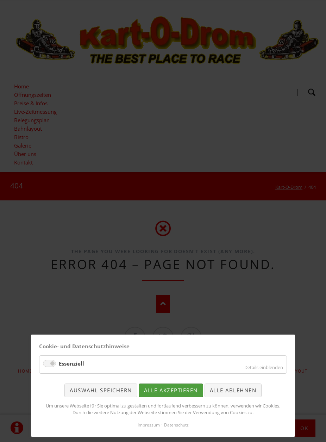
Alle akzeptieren (171, 390)
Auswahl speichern (101, 390)
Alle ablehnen (233, 390)
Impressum (149, 425)
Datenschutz (176, 425)
